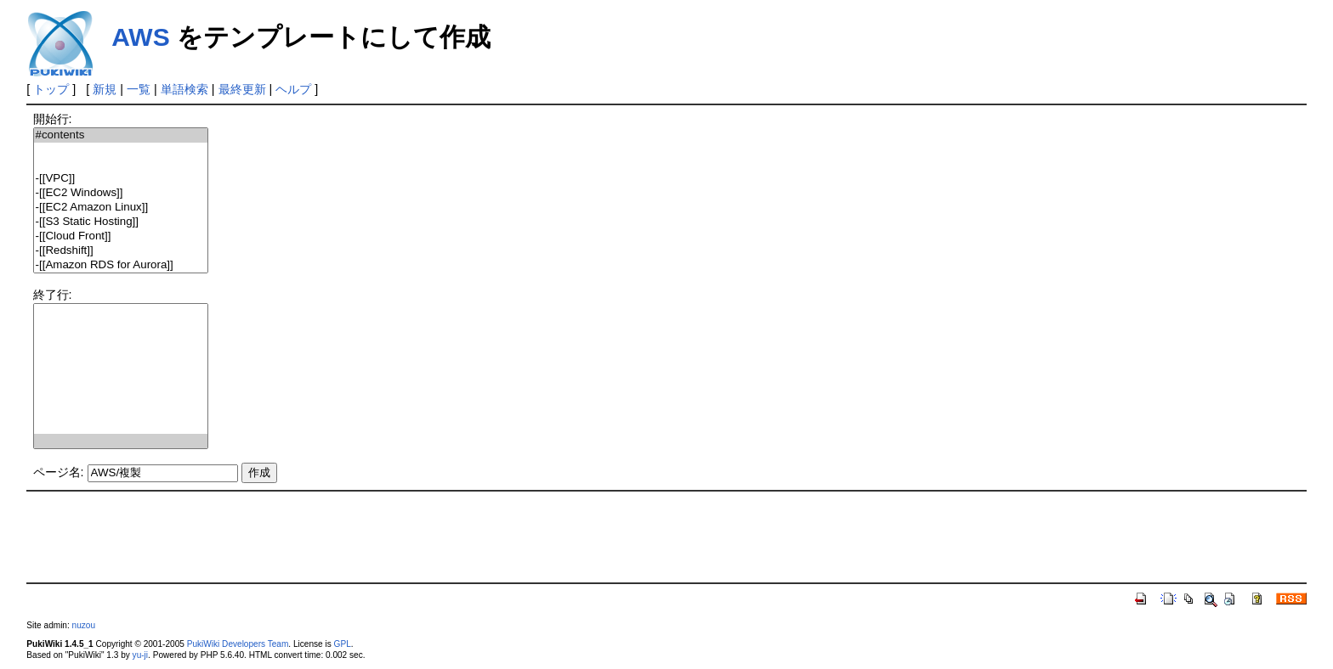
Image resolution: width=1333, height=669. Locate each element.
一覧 (138, 89)
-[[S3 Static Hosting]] (120, 222)
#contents (120, 135)
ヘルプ (293, 89)
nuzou (83, 625)
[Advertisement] (666, 536)
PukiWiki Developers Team (238, 644)
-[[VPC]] (120, 178)
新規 (104, 89)
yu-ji (140, 655)
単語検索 (184, 89)
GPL (342, 644)
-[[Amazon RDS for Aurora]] (120, 265)
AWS (140, 37)
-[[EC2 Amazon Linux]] (120, 207)
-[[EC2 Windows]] (120, 193)
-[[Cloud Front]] (120, 236)
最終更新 (242, 89)
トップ (51, 89)
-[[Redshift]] (120, 251)
